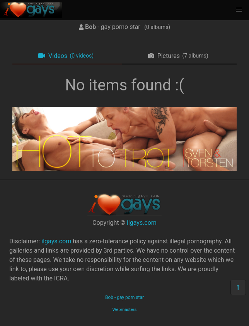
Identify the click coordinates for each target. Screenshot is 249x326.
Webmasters (125, 309)
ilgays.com (142, 222)
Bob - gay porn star (124, 297)
